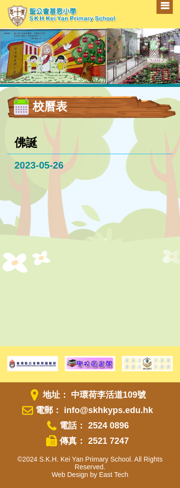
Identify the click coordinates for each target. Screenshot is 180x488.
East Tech (113, 474)
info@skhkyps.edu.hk (108, 410)
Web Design (70, 474)
